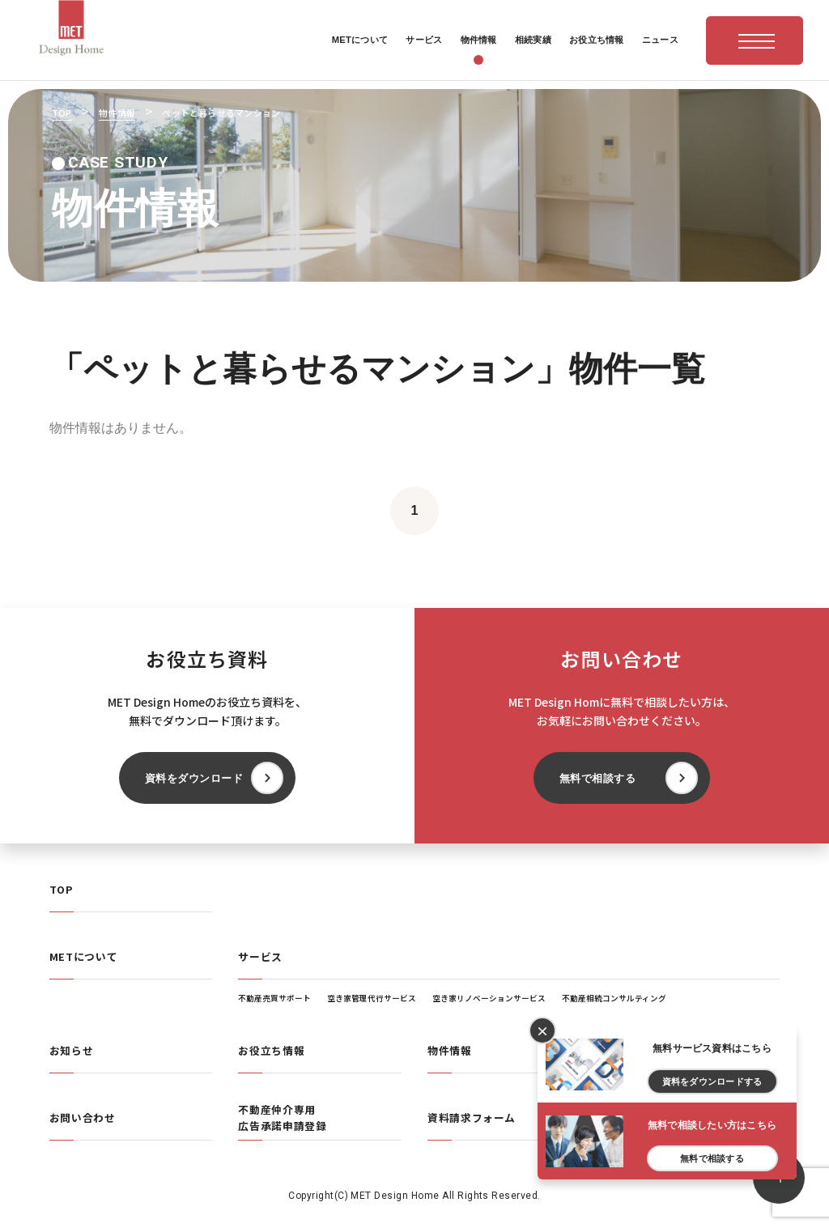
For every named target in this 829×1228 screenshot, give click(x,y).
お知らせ (71, 1050)
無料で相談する (597, 778)
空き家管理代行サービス (371, 998)
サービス (260, 956)
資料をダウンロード (194, 778)
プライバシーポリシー (672, 1117)
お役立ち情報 (271, 1050)
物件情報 (449, 1050)
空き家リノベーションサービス (489, 998)
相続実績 (639, 1050)
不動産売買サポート (274, 998)
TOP (61, 889)
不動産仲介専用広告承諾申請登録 (282, 1117)
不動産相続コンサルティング (614, 998)
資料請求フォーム (471, 1117)
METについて (83, 956)
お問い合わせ (82, 1117)
